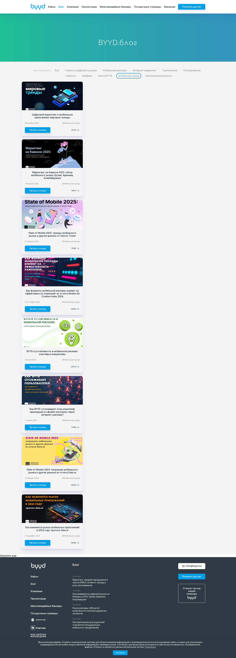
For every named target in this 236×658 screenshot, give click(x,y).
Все (57, 70)
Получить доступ (191, 6)
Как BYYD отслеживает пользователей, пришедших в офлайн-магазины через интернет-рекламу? (52, 412)
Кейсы (52, 6)
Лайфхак (87, 75)
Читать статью (37, 130)
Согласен (120, 653)
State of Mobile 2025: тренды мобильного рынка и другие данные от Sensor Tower (52, 234)
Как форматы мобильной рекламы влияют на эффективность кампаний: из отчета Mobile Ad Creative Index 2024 (52, 293)
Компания (73, 6)
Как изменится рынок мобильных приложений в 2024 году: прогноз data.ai (52, 529)
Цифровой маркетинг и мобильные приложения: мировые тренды (52, 116)
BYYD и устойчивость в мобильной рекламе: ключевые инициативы (52, 353)
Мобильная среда (128, 75)
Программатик (192, 70)
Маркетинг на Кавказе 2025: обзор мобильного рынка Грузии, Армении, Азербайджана (52, 175)
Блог (61, 6)
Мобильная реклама (115, 70)
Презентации (89, 6)
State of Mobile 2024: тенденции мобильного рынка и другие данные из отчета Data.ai (52, 471)
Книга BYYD (105, 75)
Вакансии (169, 6)
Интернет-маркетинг (144, 70)
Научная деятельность (158, 75)
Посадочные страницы (147, 6)
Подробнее (150, 647)
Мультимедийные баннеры (115, 6)
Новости (71, 75)
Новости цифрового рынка (81, 70)
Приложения (169, 70)
